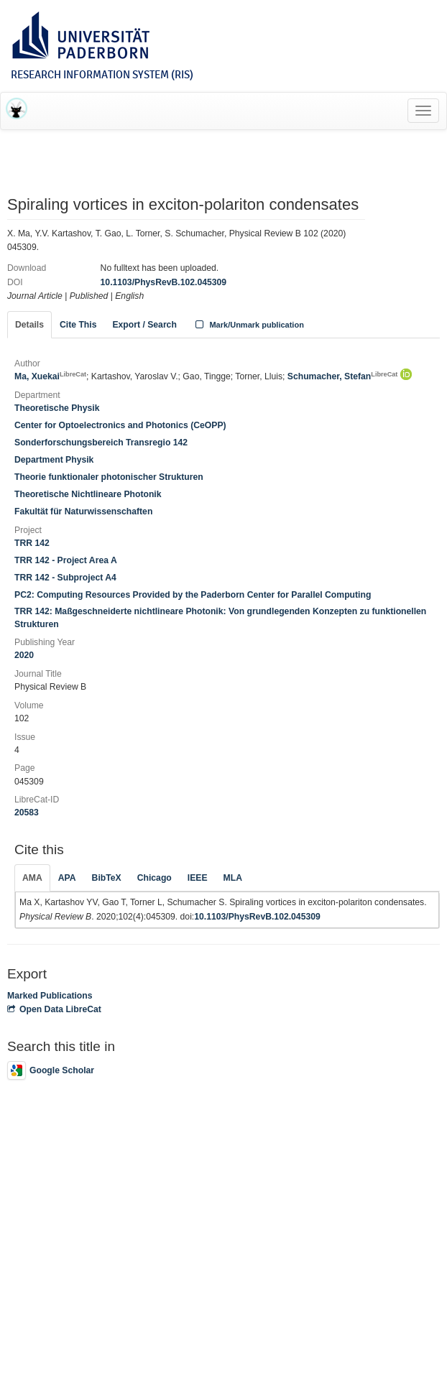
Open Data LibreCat (54, 1009)
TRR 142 (32, 543)
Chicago (154, 878)
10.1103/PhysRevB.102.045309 (164, 282)
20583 (26, 812)
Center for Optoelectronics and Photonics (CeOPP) (120, 425)
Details (29, 325)
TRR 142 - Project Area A (65, 560)
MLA (233, 878)
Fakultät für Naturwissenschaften (83, 511)
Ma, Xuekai (50, 376)
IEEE (198, 878)
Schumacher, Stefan (342, 376)
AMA (32, 878)
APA (67, 878)
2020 (24, 655)
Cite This (78, 325)
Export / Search (144, 325)
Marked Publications (50, 996)
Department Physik (53, 460)
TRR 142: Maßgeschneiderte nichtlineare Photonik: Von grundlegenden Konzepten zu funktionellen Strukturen (220, 617)
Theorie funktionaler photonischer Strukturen (108, 477)
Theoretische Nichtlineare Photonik (88, 494)
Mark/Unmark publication (248, 324)
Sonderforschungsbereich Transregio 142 (101, 443)
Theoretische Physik (57, 408)
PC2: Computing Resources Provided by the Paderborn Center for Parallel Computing (192, 595)
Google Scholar (50, 1070)
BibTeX (106, 878)
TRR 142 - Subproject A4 (65, 578)
